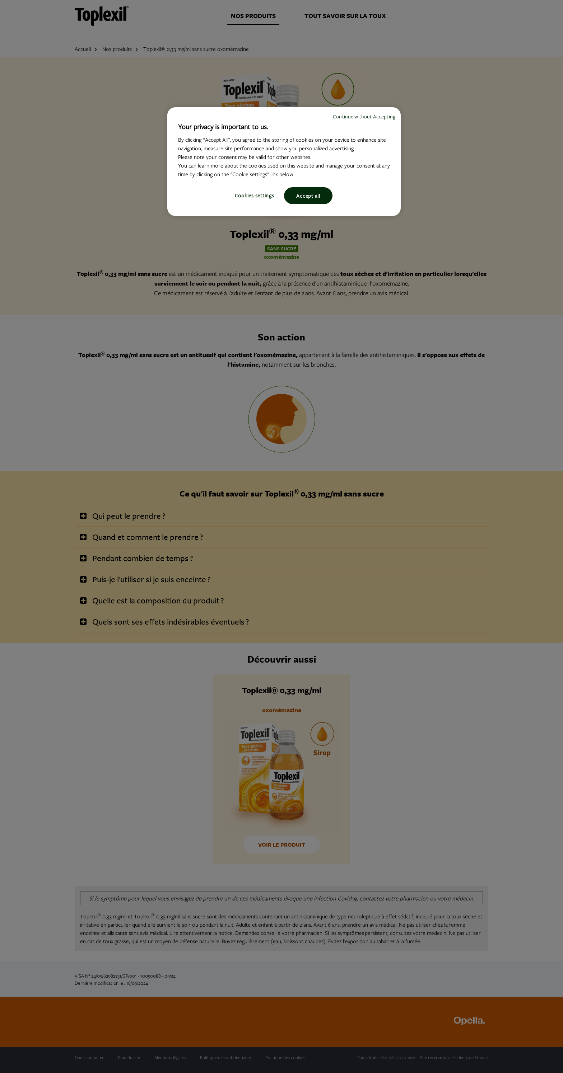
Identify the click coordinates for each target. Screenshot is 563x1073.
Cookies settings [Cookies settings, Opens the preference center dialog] (254, 195)
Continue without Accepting (364, 116)
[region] (284, 161)
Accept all (308, 195)
